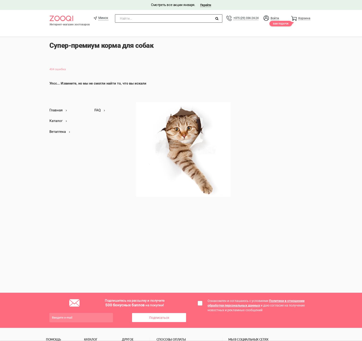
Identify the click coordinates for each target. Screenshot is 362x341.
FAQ (99, 110)
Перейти (205, 5)
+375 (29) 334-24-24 (245, 18)
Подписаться (159, 318)
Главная (58, 110)
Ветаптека (59, 132)
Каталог (58, 121)
